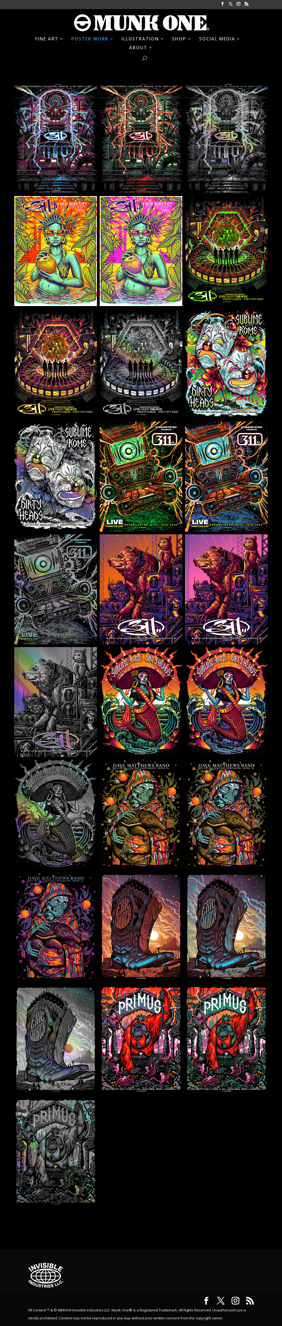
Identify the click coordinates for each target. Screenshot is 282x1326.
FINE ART (46, 39)
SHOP (179, 39)
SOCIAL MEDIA (217, 39)
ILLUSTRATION (140, 39)
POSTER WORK (90, 39)
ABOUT (138, 48)
